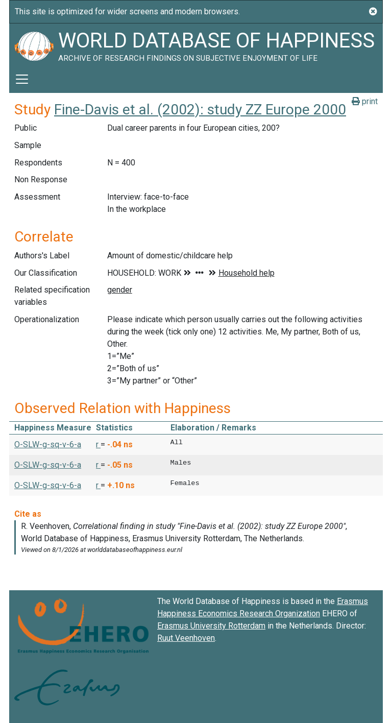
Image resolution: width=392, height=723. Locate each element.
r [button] (98, 444)
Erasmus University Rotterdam (211, 626)
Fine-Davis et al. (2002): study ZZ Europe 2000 (200, 109)
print (365, 101)
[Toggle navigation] (22, 79)
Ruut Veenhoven (186, 638)
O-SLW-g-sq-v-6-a (47, 444)
